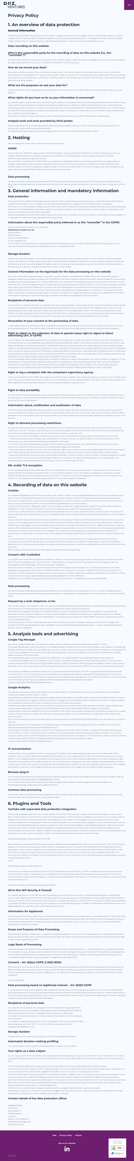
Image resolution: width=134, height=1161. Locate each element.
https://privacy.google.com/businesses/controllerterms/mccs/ (33, 727)
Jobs (54, 1135)
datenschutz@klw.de (22, 1122)
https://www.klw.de (16, 1124)
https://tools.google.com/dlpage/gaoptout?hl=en (40, 779)
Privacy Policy (66, 1135)
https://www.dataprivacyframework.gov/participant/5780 (31, 885)
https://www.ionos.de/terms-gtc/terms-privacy (27, 159)
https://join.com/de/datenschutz (21, 1027)
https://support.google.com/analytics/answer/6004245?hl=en (33, 785)
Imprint (78, 1135)
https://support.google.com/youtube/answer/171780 (29, 839)
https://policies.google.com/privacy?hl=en (25, 866)
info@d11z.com (20, 241)
